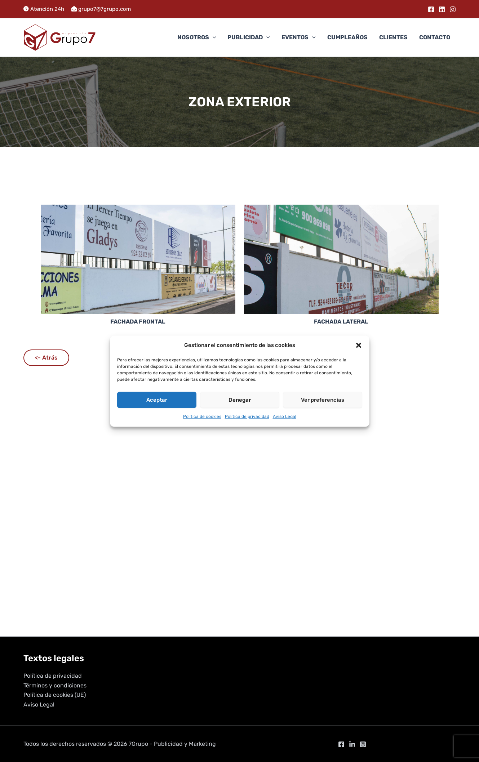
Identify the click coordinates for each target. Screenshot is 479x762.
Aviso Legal (284, 416)
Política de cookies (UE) (54, 694)
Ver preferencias (322, 400)
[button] (358, 345)
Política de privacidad (247, 416)
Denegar (240, 400)
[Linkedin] (442, 9)
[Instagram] (452, 9)
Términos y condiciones (55, 685)
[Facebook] (431, 9)
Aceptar (156, 400)
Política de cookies (202, 416)
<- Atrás (46, 357)
